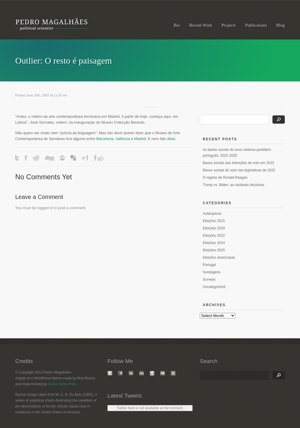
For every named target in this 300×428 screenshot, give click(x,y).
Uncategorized (214, 287)
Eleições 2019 (214, 228)
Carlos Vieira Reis (62, 384)
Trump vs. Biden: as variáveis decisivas (233, 185)
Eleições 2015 (214, 221)
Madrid (140, 139)
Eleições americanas (219, 257)
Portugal (209, 265)
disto (171, 139)
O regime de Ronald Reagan (225, 177)
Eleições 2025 (214, 250)
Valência (123, 139)
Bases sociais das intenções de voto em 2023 (238, 163)
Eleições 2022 (214, 235)
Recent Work (200, 25)
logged (43, 208)
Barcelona (105, 139)
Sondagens (212, 272)
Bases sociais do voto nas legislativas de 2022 (239, 170)
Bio (177, 25)
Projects (228, 25)
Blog (280, 25)
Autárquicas (212, 214)
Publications (256, 25)
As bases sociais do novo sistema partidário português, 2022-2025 (237, 153)
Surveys (209, 279)
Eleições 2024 (214, 243)
